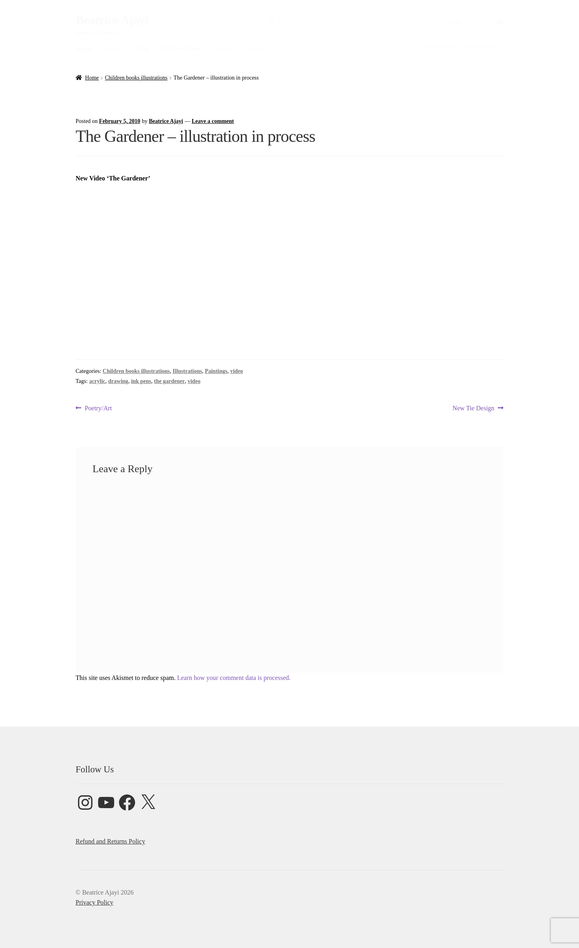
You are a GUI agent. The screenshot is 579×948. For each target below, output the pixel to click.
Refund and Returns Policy (110, 841)
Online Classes (182, 48)
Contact (254, 48)
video (236, 371)
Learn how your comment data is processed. (233, 677)
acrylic (97, 381)
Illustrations (187, 371)
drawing (118, 381)
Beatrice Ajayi (112, 19)
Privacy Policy (482, 46)
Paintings (216, 371)
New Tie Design (473, 408)
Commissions (438, 46)
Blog (142, 48)
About (114, 48)
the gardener (169, 381)
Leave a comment (213, 121)
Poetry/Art (98, 408)
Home (83, 48)
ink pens (141, 381)
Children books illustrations (136, 78)
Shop (223, 48)
